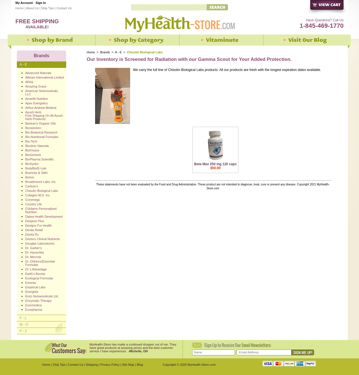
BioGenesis (33, 155)
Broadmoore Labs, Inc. (40, 181)
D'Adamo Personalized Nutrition (41, 210)
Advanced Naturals (38, 73)
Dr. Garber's (33, 248)
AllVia (29, 82)
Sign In (41, 2)
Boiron (29, 177)
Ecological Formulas (39, 278)
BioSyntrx (31, 163)
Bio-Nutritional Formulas (41, 137)
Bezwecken (33, 128)
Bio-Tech (31, 141)
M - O (24, 324)
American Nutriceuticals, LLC (42, 92)
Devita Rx (32, 234)
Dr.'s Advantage (36, 269)
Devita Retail (34, 230)
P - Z (23, 331)
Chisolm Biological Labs (41, 190)
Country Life (33, 204)
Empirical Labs (35, 287)
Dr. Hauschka (34, 252)
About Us (32, 8)
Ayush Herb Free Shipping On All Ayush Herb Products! (44, 116)
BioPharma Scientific (39, 159)
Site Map (128, 364)
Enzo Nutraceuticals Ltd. (42, 296)
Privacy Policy (109, 364)
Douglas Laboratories (40, 243)
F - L (23, 318)
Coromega (32, 199)
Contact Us (64, 8)
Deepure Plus (34, 221)
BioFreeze (32, 150)
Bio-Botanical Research (41, 132)
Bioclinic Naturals (37, 146)
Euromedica (33, 305)
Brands (105, 52)
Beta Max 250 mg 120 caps (215, 164)
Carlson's (31, 186)
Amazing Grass (35, 86)
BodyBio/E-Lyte (35, 168)
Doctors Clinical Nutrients (42, 239)
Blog (140, 364)
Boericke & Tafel (36, 172)
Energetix (31, 291)
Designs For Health (38, 225)
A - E (118, 52)
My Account (24, 2)
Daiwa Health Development (44, 216)
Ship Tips (47, 8)
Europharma (33, 309)
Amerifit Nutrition (36, 98)
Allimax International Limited (44, 77)
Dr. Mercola (33, 257)
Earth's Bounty (35, 273)
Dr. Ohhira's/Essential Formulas (40, 263)
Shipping (92, 364)
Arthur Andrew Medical (40, 107)
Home (19, 8)
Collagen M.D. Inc (37, 195)
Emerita (30, 282)
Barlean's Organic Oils (40, 123)
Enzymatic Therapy (38, 300)
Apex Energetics (36, 103)
